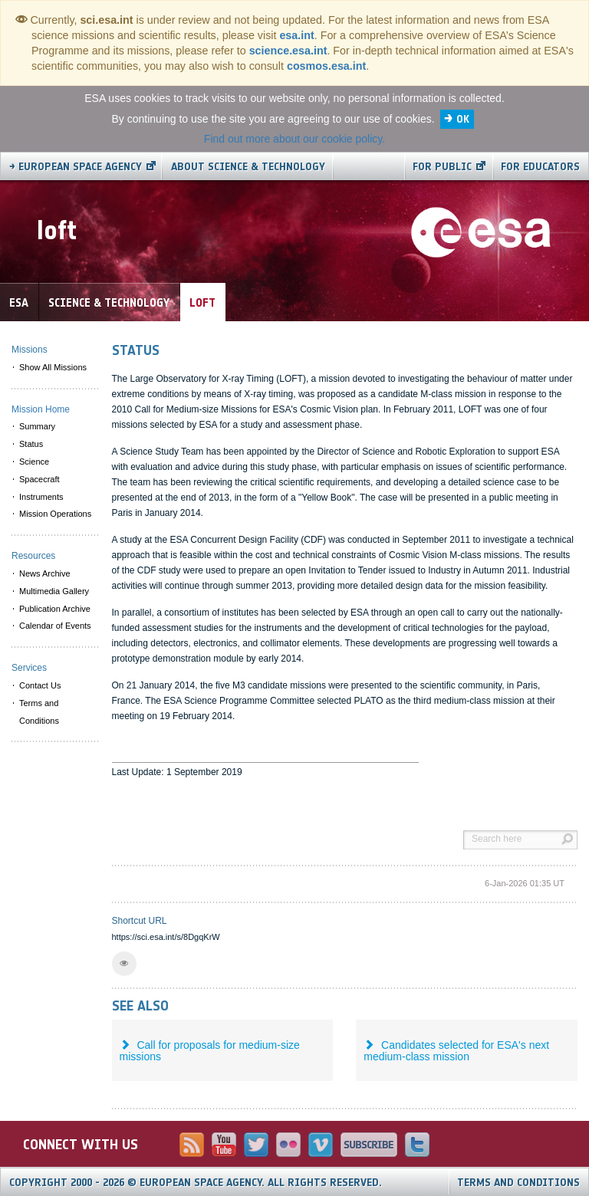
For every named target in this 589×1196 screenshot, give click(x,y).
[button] (124, 963)
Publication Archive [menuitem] (54, 608)
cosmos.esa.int (326, 66)
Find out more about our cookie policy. (294, 139)
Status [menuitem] (31, 444)
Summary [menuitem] (37, 426)
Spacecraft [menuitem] (39, 479)
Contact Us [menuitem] (40, 685)
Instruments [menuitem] (41, 496)
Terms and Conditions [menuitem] (39, 711)
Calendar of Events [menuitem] (55, 625)
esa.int (296, 35)
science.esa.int (288, 50)
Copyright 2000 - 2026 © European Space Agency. (195, 1182)
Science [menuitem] (34, 461)
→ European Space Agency (75, 166)
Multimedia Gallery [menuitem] (54, 591)
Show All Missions (53, 367)
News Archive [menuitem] (45, 573)
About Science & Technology (248, 166)
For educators (540, 166)
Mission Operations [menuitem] (55, 513)
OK (462, 119)
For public (442, 166)
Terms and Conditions (518, 1182)
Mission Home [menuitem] (41, 409)
